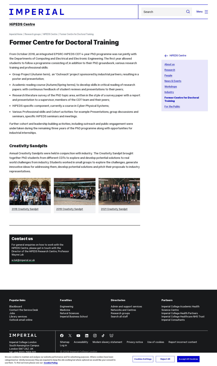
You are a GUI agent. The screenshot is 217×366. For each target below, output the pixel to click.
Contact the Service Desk (23, 310)
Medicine (65, 310)
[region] (108, 359)
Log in (63, 345)
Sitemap (64, 342)
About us (170, 64)
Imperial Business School (74, 316)
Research (170, 70)
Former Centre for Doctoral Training (77, 34)
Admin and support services (126, 306)
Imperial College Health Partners (180, 313)
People (168, 75)
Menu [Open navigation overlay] (202, 11)
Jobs (12, 313)
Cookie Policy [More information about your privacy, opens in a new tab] (51, 363)
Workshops (171, 86)
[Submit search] (188, 11)
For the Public (172, 106)
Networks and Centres (123, 310)
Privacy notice (135, 342)
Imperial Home (15, 34)
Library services (18, 316)
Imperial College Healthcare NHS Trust (183, 316)
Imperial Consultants (173, 319)
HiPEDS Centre (22, 24)
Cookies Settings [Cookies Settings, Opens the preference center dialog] (143, 359)
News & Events (173, 81)
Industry (169, 92)
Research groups (33, 34)
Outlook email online (20, 319)
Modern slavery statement (107, 342)
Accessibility (81, 342)
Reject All (165, 359)
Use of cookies (155, 342)
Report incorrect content (183, 342)
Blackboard (15, 306)
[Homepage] (73, 11)
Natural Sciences (69, 313)
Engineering (66, 306)
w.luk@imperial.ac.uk (23, 260)
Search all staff (119, 316)
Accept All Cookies (188, 359)
